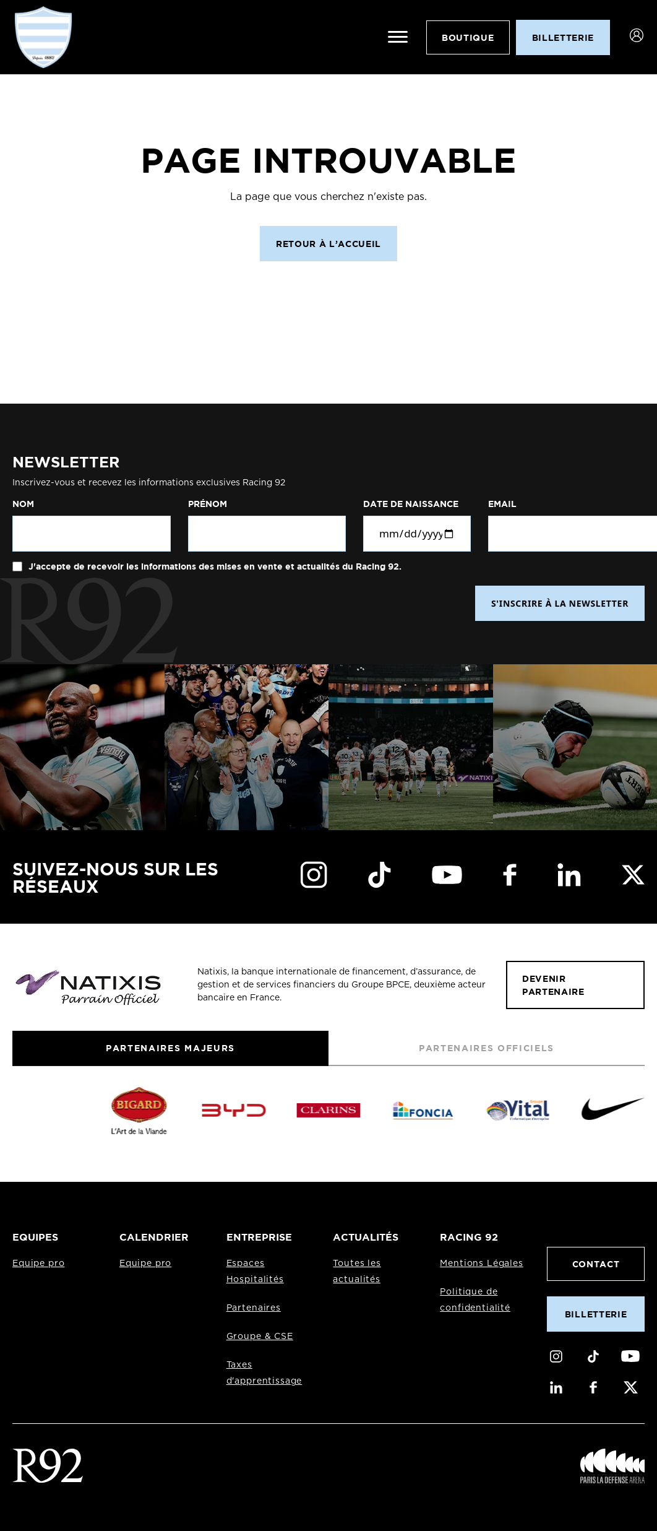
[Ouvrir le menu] (398, 37)
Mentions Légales (481, 1263)
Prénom (207, 504)
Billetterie (596, 1314)
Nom (23, 504)
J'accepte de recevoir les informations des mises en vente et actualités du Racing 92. (214, 566)
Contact (596, 1264)
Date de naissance (410, 504)
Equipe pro (38, 1263)
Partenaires (253, 1308)
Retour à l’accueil (328, 243)
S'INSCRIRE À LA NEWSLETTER (560, 603)
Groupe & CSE (259, 1336)
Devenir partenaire (553, 985)
